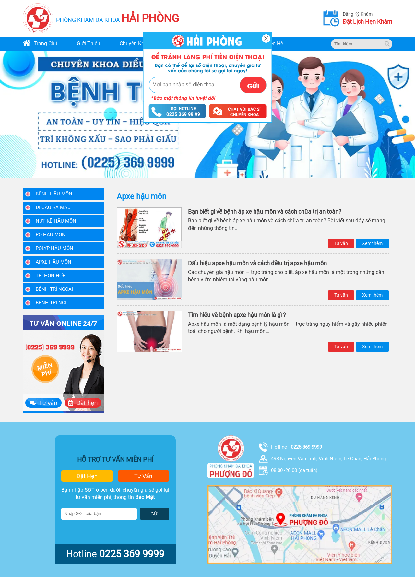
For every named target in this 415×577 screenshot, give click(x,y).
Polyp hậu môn (54, 248)
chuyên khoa (135, 44)
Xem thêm (372, 243)
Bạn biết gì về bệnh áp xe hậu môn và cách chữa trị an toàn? (264, 211)
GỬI (155, 514)
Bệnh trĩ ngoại (54, 289)
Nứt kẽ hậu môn (56, 221)
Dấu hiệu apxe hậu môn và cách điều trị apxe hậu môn (257, 263)
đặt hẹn (87, 476)
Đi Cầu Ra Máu (53, 207)
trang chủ (45, 44)
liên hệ (274, 44)
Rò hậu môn (50, 235)
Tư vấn (341, 243)
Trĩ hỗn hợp (50, 275)
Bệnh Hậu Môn (54, 194)
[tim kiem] (387, 44)
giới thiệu (88, 44)
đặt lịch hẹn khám (367, 21)
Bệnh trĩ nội (51, 303)
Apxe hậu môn (53, 262)
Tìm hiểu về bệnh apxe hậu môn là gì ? (237, 315)
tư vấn (143, 476)
